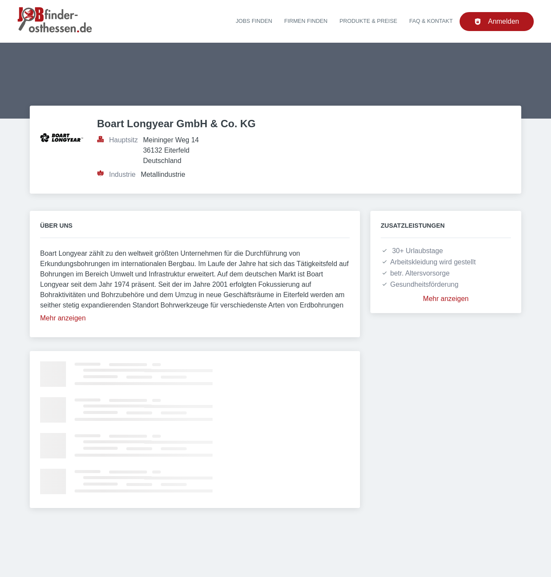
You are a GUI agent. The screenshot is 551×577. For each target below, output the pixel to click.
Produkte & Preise (369, 21)
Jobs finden (254, 21)
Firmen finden (305, 21)
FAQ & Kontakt (431, 21)
